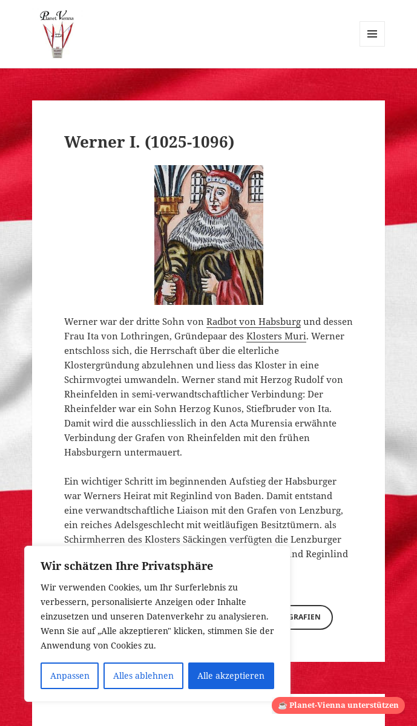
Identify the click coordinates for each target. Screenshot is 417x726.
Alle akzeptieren (230, 675)
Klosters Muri (276, 336)
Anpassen (70, 675)
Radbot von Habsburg (253, 321)
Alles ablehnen (143, 675)
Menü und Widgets (372, 46)
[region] (157, 624)
